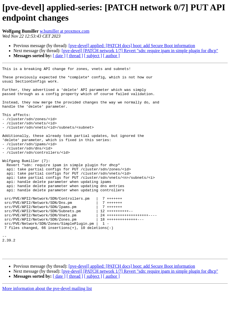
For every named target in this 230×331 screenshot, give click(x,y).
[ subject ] (93, 55)
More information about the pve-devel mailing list (47, 326)
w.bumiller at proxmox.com (64, 31)
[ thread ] (75, 55)
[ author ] (111, 55)
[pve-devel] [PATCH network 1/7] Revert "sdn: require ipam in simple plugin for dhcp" (139, 50)
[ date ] (59, 55)
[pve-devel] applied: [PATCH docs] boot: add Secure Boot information (131, 45)
